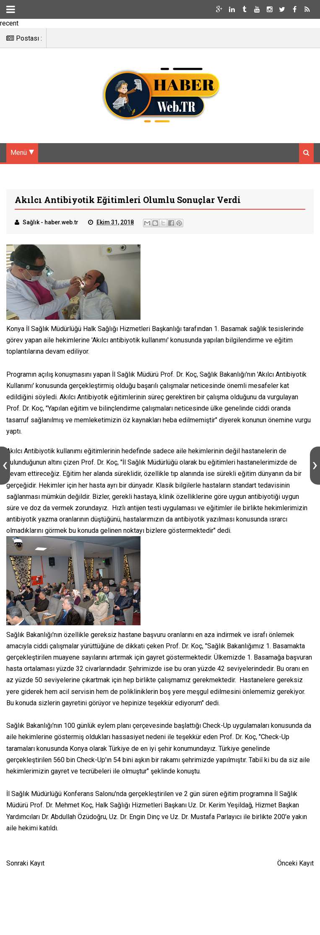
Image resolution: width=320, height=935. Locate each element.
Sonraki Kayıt (25, 864)
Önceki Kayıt (295, 864)
